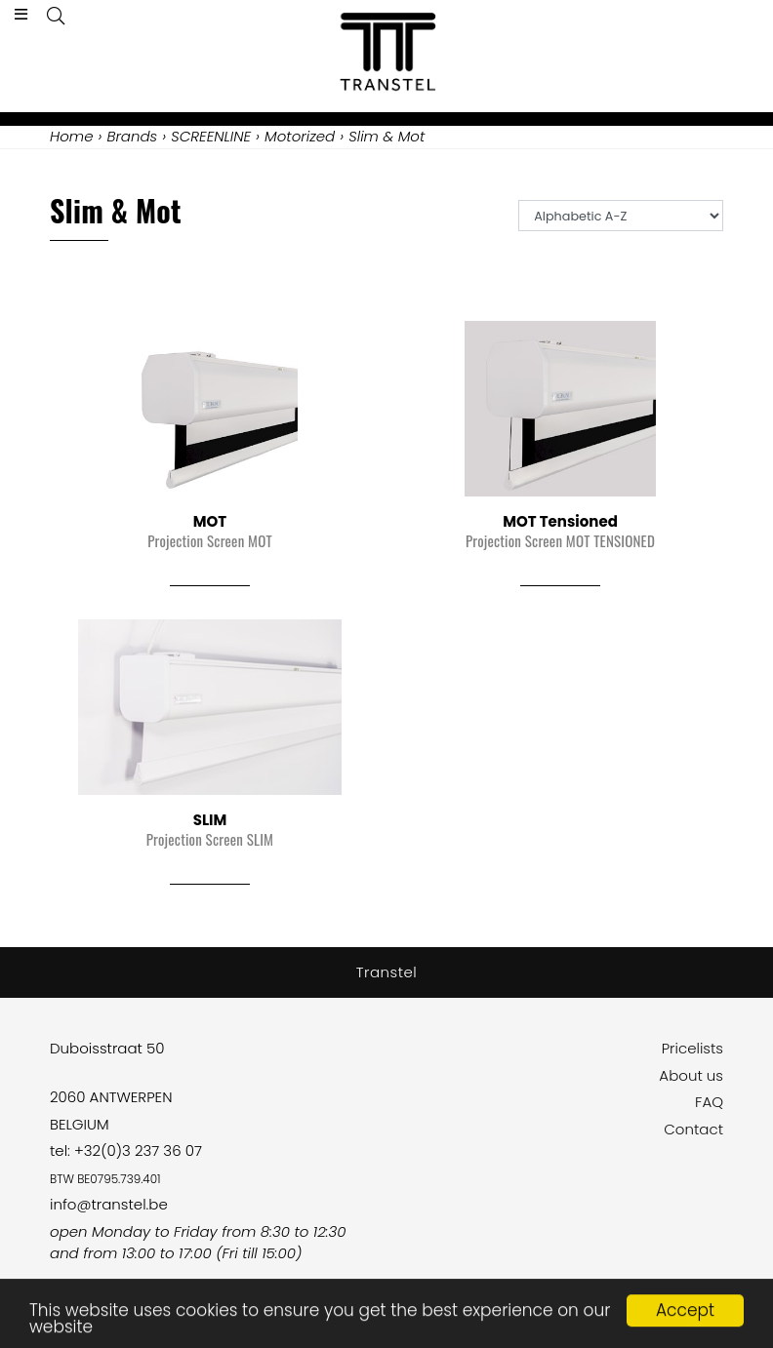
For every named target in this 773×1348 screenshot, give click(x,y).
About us (691, 1075)
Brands (131, 136)
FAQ (709, 1101)
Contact (693, 1129)
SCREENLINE (211, 136)
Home (71, 136)
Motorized (299, 136)
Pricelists (692, 1048)
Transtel (387, 972)
